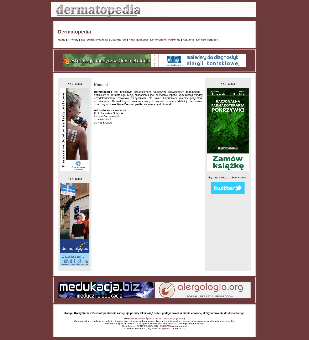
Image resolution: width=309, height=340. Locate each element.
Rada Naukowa (138, 39)
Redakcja (102, 39)
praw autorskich (227, 321)
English (213, 39)
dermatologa (236, 313)
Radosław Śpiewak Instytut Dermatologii (155, 318)
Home (61, 39)
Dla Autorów (118, 39)
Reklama (188, 39)
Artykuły (73, 39)
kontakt (180, 318)
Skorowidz (87, 39)
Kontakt (201, 39)
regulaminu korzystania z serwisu (182, 321)
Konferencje (158, 39)
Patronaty (174, 39)
